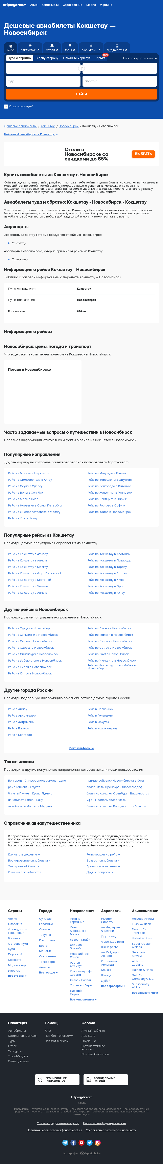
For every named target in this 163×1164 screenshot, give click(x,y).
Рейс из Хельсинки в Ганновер (110, 492)
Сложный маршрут (76, 58)
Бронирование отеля (102, 866)
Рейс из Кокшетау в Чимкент (28, 586)
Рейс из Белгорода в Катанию (109, 486)
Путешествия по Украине (93, 1047)
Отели (12, 1046)
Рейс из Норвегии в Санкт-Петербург (35, 505)
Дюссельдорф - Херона (81, 973)
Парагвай (15, 954)
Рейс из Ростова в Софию (106, 505)
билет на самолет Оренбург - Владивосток (118, 793)
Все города (47, 972)
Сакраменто (48, 956)
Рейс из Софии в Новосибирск (30, 641)
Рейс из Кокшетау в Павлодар (109, 560)
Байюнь (106, 969)
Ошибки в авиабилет (23, 872)
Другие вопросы (99, 872)
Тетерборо (47, 961)
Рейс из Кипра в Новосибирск (30, 673)
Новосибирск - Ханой (80, 955)
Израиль (14, 970)
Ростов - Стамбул (76, 964)
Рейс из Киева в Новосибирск (29, 667)
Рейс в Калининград (102, 728)
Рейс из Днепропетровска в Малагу (34, 512)
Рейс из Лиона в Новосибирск (109, 628)
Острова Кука (18, 943)
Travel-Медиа (18, 1056)
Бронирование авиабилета (28, 860)
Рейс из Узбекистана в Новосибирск (35, 660)
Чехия (12, 918)
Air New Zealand (137, 963)
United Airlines (142, 938)
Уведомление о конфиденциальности (111, 1130)
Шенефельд (109, 946)
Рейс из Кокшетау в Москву (28, 566)
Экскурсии (15, 1051)
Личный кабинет (93, 1030)
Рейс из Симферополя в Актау (30, 479)
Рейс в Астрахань (20, 722)
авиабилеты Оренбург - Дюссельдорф (114, 787)
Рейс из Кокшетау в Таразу (107, 566)
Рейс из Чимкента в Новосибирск (112, 660)
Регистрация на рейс (102, 854)
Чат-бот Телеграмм (59, 1035)
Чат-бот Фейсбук (57, 1041)
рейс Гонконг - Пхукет (24, 787)
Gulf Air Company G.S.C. (143, 977)
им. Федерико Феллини (111, 929)
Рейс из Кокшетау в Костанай (29, 579)
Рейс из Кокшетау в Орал (106, 586)
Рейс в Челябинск (100, 709)
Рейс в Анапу (17, 709)
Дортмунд (108, 936)
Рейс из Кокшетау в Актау (106, 592)
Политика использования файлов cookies (54, 1130)
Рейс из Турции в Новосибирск (30, 628)
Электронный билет (23, 866)
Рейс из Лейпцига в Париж (107, 499)
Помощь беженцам (95, 1054)
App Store (88, 1035)
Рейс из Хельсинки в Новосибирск (33, 634)
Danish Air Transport (139, 931)
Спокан (44, 929)
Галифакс (46, 924)
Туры (11, 1041)
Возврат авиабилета (102, 860)
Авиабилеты (17, 1030)
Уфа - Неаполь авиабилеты (106, 799)
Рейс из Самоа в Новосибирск (110, 647)
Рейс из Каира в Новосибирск (109, 512)
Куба (11, 949)
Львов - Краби (80, 939)
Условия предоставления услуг (58, 1123)
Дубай (105, 980)
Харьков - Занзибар (77, 946)
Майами (45, 951)
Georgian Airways (138, 954)
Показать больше (81, 748)
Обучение (89, 1041)
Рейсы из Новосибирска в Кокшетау (29, 134)
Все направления (82, 999)
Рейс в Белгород (20, 734)
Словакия (15, 924)
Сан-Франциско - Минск (79, 931)
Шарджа (107, 975)
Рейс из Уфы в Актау (22, 518)
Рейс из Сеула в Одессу (25, 486)
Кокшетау (48, 126)
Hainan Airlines (142, 969)
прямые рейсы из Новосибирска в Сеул (115, 780)
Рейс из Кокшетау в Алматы (28, 560)
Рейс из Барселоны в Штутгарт (110, 479)
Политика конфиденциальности (104, 1123)
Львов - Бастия (80, 980)
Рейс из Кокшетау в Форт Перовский (34, 573)
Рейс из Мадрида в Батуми (107, 473)
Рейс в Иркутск (98, 722)
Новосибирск (69, 126)
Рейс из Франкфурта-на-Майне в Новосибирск (112, 667)
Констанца (47, 940)
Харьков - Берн (81, 985)
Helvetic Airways (143, 918)
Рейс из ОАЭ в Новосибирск (108, 654)
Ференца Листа (112, 941)
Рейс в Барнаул (19, 728)
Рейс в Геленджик (100, 715)
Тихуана (45, 934)
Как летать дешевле (23, 854)
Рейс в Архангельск (22, 715)
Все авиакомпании (145, 992)
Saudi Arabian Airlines (142, 945)
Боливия (14, 938)
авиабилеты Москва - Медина (30, 806)
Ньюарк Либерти (107, 920)
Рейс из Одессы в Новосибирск (31, 647)
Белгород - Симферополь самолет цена (37, 780)
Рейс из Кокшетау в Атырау (28, 554)
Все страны (16, 975)
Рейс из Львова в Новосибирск (110, 641)
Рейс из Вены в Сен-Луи (25, 492)
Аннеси (44, 967)
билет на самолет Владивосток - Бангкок (116, 806)
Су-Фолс (45, 918)
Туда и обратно (19, 58)
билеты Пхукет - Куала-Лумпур (30, 793)
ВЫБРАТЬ (143, 154)
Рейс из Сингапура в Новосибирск (33, 654)
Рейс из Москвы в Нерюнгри (28, 473)
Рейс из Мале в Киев (23, 499)
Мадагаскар (17, 965)
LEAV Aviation (141, 924)
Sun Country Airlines (140, 986)
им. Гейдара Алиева (110, 954)
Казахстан (15, 959)
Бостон (44, 945)
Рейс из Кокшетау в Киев (106, 579)
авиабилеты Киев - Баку (25, 799)
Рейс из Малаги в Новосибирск (110, 634)
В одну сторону (47, 58)
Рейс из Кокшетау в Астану (107, 573)
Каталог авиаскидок (22, 1035)
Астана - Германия (77, 920)
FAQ (48, 1030)
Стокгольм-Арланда (109, 963)
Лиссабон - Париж (78, 992)
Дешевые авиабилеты (20, 126)
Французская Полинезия (17, 931)
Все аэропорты (112, 986)
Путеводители (18, 1061)
